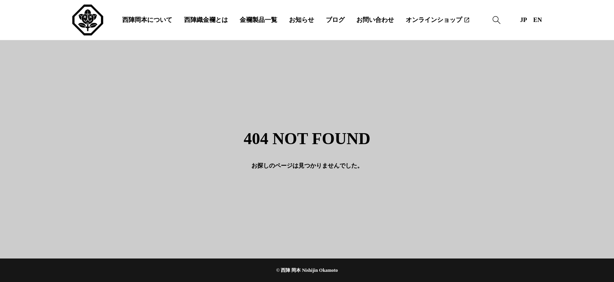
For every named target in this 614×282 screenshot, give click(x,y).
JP (523, 19)
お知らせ (301, 19)
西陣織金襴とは (206, 19)
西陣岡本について (147, 19)
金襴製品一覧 (258, 19)
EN (537, 19)
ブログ (335, 19)
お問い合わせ (375, 19)
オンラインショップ (434, 19)
